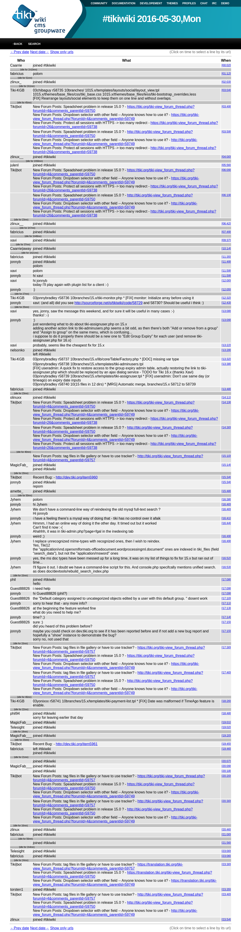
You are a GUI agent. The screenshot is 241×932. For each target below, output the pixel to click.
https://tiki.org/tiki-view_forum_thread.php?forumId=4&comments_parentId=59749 (116, 117)
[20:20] (226, 775)
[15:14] (226, 464)
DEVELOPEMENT (151, 3)
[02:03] (226, 81)
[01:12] (226, 73)
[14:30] (226, 427)
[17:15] (226, 622)
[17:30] (226, 647)
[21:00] (226, 834)
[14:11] (226, 397)
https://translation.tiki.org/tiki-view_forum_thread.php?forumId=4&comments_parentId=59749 (125, 882)
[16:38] (226, 499)
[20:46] (226, 829)
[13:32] (226, 359)
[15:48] (226, 491)
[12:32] (226, 297)
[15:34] (226, 477)
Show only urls (61, 52)
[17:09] (226, 588)
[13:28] (226, 350)
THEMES (172, 3)
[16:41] (226, 518)
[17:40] (226, 672)
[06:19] (226, 195)
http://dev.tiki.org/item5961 (77, 744)
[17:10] (226, 598)
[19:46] (226, 748)
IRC (214, 3)
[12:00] (226, 280)
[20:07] (226, 761)
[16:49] (226, 536)
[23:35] (226, 889)
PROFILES (189, 3)
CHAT (203, 3)
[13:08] (226, 311)
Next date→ (39, 52)
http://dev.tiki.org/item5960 (77, 477)
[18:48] (226, 713)
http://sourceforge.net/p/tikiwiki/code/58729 (108, 303)
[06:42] (226, 223)
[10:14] (226, 248)
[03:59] (226, 131)
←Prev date (19, 52)
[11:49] (226, 261)
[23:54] (226, 919)
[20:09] (226, 766)
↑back (17, 44)
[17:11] (226, 603)
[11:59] (226, 270)
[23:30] (226, 864)
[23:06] (226, 856)
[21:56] (226, 842)
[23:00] (226, 851)
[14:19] (226, 402)
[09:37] (226, 240)
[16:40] (226, 504)
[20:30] (226, 801)
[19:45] (226, 743)
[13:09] (226, 320)
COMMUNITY (99, 3)
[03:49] (226, 106)
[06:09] (226, 170)
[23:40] (226, 894)
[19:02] (226, 727)
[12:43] (226, 302)
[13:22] (226, 345)
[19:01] (226, 722)
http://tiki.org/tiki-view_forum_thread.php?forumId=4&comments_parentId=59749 (115, 142)
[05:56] (226, 165)
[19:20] (226, 735)
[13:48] (226, 389)
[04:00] (226, 156)
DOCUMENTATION (123, 3)
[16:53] (226, 567)
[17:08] (226, 579)
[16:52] (226, 558)
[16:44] (226, 523)
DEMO (225, 3)
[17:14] (226, 617)
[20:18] (226, 771)
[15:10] (226, 455)
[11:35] (226, 256)
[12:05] (226, 289)
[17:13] (226, 608)
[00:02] (226, 65)
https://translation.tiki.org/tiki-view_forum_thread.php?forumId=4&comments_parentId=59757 (108, 866)
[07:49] (226, 231)
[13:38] (226, 364)
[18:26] (226, 701)
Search (34, 44)
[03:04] (226, 90)
